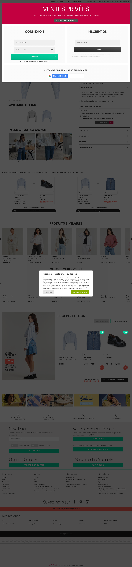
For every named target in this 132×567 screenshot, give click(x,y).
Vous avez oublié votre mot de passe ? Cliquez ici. (35, 61)
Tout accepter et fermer (80, 292)
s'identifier (43, 57)
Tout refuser (48, 292)
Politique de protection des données (72, 288)
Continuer (106, 49)
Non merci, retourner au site (66, 20)
